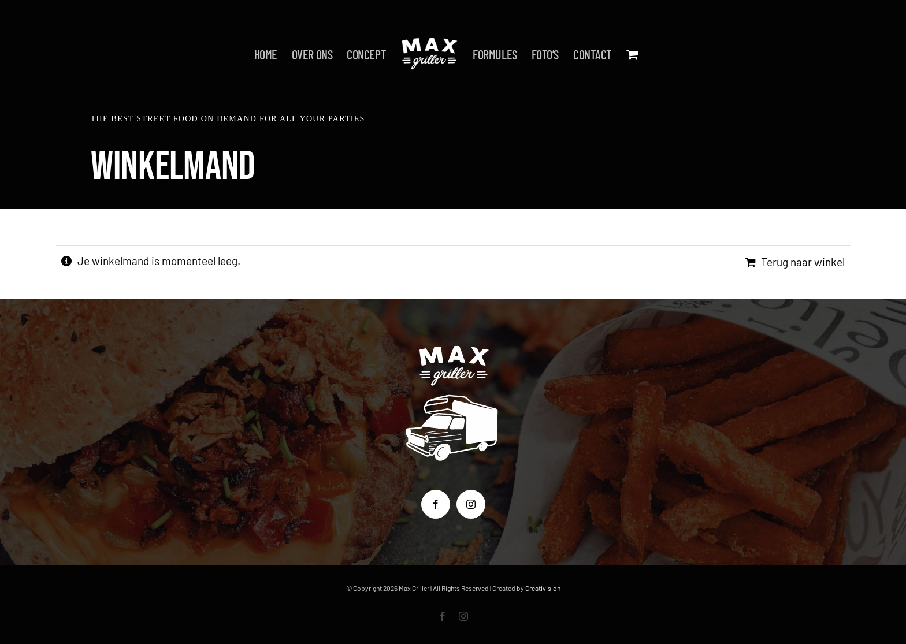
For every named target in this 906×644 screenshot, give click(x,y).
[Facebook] (435, 504)
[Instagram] (470, 504)
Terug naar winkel (803, 262)
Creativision (542, 588)
